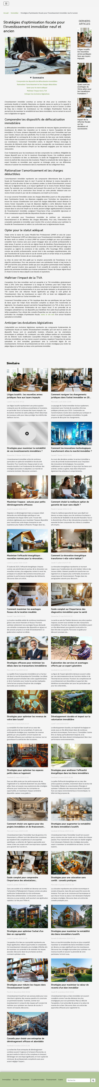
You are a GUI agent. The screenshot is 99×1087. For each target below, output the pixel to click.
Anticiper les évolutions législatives (37, 94)
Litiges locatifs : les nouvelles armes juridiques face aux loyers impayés (84, 54)
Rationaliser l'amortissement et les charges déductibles (37, 84)
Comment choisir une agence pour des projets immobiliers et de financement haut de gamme (25, 826)
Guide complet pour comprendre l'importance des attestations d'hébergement (22, 880)
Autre (60, 1079)
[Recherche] (78, 1080)
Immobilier (15, 13)
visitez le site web (47, 314)
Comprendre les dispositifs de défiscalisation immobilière (37, 81)
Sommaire (38, 77)
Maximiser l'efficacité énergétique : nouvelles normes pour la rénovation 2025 (24, 558)
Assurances (24, 1079)
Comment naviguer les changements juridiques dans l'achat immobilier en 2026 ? (71, 397)
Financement (51, 1079)
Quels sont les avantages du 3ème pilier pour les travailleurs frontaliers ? (84, 89)
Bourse (15, 1079)
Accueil (6, 13)
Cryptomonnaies (37, 1079)
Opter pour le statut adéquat (37, 88)
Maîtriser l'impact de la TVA (37, 91)
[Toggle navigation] (6, 4)
